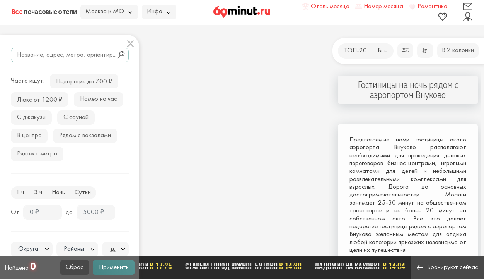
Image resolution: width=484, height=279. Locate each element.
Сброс (75, 267)
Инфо (158, 12)
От (15, 212)
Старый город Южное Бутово (245, 266)
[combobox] (32, 249)
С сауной (76, 117)
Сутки (83, 192)
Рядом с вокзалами (85, 136)
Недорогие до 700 (84, 81)
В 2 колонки (458, 50)
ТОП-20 (355, 51)
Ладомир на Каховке (362, 266)
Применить (114, 267)
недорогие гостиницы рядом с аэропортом (407, 227)
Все (382, 51)
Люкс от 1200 (39, 99)
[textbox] (31, 249)
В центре (29, 136)
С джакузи (31, 117)
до (69, 212)
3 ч (38, 192)
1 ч (20, 192)
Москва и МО (108, 12)
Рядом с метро (37, 154)
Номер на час (98, 99)
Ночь (58, 192)
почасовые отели (44, 12)
